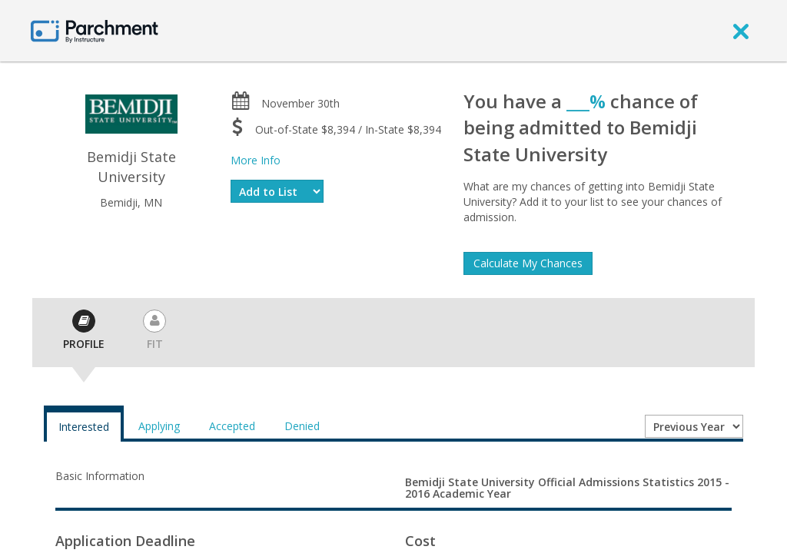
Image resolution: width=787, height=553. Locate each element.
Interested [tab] (83, 426)
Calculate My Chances (528, 263)
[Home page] (94, 30)
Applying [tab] (159, 426)
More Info (256, 160)
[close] (741, 31)
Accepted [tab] (232, 426)
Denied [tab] (302, 426)
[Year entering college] (694, 426)
